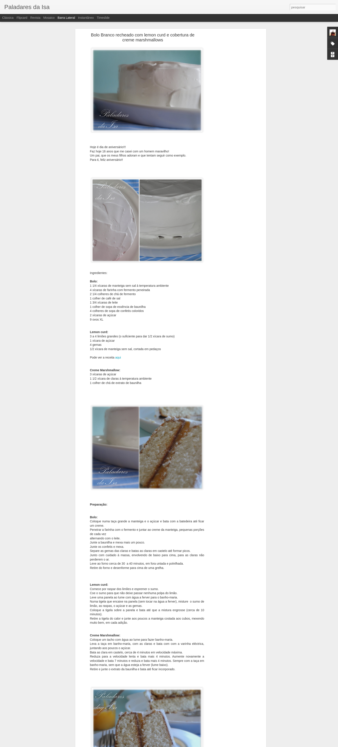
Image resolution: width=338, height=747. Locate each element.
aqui (117, 357)
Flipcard (22, 17)
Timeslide (103, 17)
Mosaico (49, 17)
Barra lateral (66, 17)
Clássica (8, 17)
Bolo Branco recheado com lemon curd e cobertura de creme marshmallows (142, 37)
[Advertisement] (227, 102)
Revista (35, 17)
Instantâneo (86, 17)
